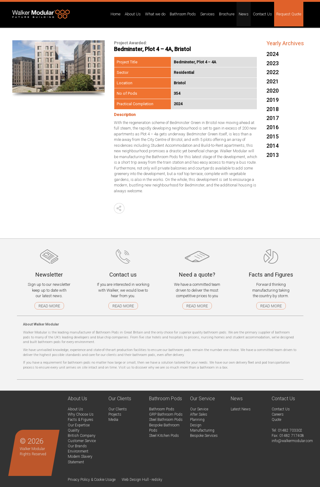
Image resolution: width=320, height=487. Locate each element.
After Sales (198, 414)
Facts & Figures (80, 419)
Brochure (226, 14)
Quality (73, 430)
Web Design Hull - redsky (142, 479)
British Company (81, 435)
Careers (278, 414)
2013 (272, 155)
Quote (276, 419)
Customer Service (82, 441)
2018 (272, 109)
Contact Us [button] (262, 14)
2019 (272, 100)
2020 (272, 90)
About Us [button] (133, 14)
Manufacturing (202, 430)
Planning (197, 419)
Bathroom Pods (161, 409)
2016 (272, 127)
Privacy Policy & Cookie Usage (91, 479)
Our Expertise (79, 425)
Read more (49, 306)
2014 (272, 145)
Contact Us (281, 409)
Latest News (241, 409)
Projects (114, 414)
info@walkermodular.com (292, 441)
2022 (272, 72)
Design (195, 425)
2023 (272, 63)
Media (113, 419)
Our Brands (77, 446)
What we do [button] (155, 14)
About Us (75, 409)
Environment (78, 451)
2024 (272, 54)
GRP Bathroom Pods (166, 414)
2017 (272, 118)
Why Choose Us (81, 414)
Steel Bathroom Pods (166, 419)
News (244, 14)
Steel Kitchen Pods (164, 435)
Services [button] (207, 14)
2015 (272, 136)
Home (115, 14)
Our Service (199, 409)
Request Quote (288, 14)
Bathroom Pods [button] (183, 14)
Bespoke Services (204, 435)
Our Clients (117, 409)
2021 (272, 81)
